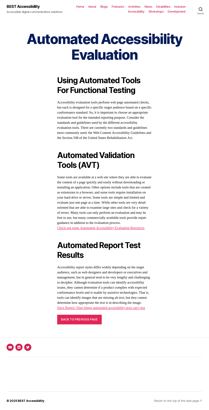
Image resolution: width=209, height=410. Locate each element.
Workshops (156, 11)
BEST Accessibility (23, 6)
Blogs (104, 6)
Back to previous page (79, 319)
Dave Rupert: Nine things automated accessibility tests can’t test (101, 308)
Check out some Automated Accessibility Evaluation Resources (101, 228)
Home (80, 6)
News (148, 6)
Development (177, 11)
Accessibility (136, 11)
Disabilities (163, 6)
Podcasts (118, 6)
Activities (134, 6)
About (92, 6)
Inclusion (180, 6)
